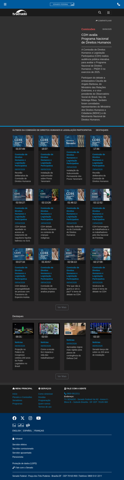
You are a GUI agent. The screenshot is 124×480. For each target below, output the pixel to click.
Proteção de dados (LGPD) (25, 463)
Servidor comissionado (23, 448)
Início (15, 394)
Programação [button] (44, 400)
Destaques (102, 130)
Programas (17, 403)
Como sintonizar (45, 394)
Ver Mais (61, 307)
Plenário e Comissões (22, 397)
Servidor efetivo (20, 444)
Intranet (18, 439)
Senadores (17, 400)
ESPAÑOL (27, 431)
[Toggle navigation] (108, 13)
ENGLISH (17, 431)
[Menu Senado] (5, 4)
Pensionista (18, 457)
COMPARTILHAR (104, 21)
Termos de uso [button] (45, 407)
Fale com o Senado (23, 467)
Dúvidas (42, 397)
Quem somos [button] (44, 403)
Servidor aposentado (22, 453)
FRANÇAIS (39, 431)
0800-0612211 (72, 393)
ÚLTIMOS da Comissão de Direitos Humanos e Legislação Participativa (52, 130)
